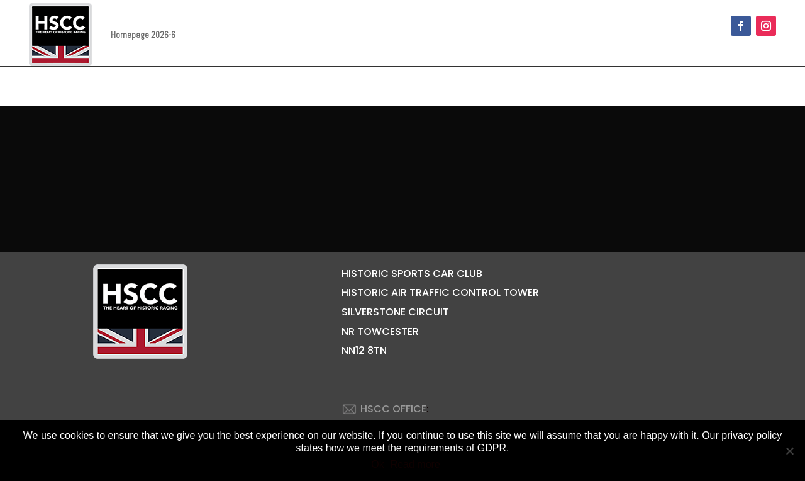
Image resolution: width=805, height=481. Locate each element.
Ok (377, 464)
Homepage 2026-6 (143, 34)
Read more (415, 464)
